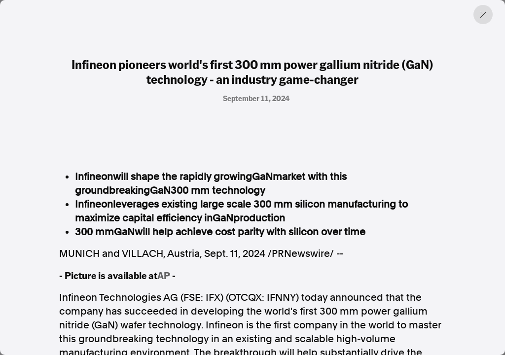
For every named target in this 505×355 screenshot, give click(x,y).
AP (163, 275)
